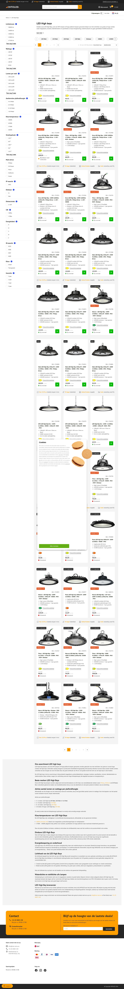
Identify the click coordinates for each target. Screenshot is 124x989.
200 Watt (53, 805)
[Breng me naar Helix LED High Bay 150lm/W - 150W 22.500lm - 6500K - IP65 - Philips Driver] (49, 239)
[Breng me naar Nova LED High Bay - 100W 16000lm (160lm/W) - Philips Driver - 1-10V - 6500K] (49, 182)
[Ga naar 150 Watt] (55, 39)
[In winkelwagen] (57, 100)
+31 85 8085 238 (13, 949)
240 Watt (57, 807)
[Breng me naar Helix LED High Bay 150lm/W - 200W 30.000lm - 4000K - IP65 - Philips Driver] (76, 351)
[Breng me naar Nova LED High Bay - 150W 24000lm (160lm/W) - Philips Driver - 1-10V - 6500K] (102, 63)
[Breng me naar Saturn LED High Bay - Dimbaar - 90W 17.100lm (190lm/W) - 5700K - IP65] (49, 694)
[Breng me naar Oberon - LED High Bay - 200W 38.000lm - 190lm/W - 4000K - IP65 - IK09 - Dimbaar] (49, 579)
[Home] (12, 7)
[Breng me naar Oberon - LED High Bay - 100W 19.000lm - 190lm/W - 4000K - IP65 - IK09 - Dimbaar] (102, 296)
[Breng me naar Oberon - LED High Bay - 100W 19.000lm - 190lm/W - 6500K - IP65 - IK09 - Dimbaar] (102, 694)
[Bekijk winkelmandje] (114, 7)
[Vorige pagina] (35, 45)
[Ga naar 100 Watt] (44, 39)
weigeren (46, 462)
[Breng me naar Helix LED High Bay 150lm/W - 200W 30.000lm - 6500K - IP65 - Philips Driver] (76, 239)
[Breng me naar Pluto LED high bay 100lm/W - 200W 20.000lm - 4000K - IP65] (102, 524)
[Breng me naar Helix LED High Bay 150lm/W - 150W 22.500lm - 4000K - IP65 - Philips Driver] (49, 351)
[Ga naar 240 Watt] (77, 39)
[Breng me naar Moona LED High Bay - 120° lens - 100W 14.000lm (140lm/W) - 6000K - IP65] (102, 579)
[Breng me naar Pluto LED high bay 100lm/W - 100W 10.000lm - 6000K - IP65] (76, 579)
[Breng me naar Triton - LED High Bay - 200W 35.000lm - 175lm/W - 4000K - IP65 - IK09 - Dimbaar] (102, 638)
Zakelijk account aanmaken (110, 1)
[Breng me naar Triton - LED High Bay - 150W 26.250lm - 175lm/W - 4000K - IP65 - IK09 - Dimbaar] (102, 463)
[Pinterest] (45, 970)
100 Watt (58, 801)
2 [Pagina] (43, 45)
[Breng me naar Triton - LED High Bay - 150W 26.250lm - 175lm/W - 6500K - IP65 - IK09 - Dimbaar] (49, 638)
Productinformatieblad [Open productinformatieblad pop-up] (48, 95)
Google (67, 454)
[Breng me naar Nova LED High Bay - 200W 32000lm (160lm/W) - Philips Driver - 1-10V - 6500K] (49, 119)
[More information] (16, 24)
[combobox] (62, 7)
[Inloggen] (103, 7)
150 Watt (53, 803)
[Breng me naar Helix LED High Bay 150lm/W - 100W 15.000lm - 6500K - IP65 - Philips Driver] (102, 351)
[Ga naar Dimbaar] (89, 39)
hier (40, 460)
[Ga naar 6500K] (111, 39)
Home (7, 17)
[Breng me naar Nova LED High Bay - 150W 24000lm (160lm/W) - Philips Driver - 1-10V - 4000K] (102, 119)
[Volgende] (115, 39)
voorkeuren (67, 463)
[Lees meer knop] (40, 33)
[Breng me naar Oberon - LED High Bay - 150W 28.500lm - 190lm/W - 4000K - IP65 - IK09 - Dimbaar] (76, 694)
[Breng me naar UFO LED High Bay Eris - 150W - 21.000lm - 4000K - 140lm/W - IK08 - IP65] (49, 408)
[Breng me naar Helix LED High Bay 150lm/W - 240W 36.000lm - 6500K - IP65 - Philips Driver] (102, 239)
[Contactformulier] (18, 927)
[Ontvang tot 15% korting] (109, 929)
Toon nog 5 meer (11, 43)
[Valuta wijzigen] (115, 13)
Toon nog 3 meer (11, 93)
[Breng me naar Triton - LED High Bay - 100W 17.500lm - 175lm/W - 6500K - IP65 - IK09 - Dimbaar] (102, 182)
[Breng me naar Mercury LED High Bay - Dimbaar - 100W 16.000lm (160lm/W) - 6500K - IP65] (76, 638)
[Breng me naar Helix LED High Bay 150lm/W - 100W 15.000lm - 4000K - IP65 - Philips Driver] (76, 296)
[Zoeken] (80, 7)
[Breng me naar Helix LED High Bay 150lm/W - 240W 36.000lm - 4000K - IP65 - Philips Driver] (49, 296)
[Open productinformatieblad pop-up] (40, 96)
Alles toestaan (54, 546)
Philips (102, 783)
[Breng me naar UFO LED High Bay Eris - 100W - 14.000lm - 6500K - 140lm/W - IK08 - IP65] (76, 63)
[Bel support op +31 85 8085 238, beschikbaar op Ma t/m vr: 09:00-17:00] (18, 921)
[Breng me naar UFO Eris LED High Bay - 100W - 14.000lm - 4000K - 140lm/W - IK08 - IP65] (49, 63)
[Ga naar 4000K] (100, 39)
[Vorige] (36, 39)
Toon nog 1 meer (11, 154)
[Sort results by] (110, 44)
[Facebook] (36, 970)
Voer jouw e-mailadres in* (70, 926)
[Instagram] (40, 970)
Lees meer (61, 454)
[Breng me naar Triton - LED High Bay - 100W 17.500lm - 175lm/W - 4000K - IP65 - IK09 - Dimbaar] (76, 119)
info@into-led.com (96, 895)
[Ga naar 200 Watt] (66, 39)
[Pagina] (39, 45)
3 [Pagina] (46, 45)
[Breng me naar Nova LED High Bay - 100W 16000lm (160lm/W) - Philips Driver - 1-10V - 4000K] (76, 182)
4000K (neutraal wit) (42, 821)
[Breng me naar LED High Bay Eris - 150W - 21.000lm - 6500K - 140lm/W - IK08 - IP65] (102, 408)
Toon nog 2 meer (11, 68)
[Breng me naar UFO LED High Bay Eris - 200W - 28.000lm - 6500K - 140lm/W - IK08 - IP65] (76, 408)
